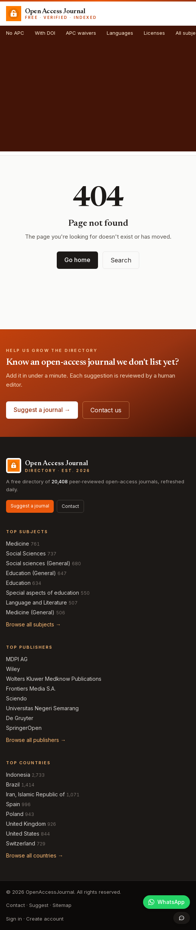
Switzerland (20, 843)
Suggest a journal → (42, 409)
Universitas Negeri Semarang (42, 708)
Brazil (13, 784)
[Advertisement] (98, 98)
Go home (77, 260)
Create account (45, 919)
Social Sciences (26, 553)
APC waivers (81, 33)
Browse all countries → (34, 855)
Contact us (105, 410)
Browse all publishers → (36, 740)
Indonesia (18, 774)
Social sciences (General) (38, 563)
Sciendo (16, 698)
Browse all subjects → (33, 624)
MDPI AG (17, 659)
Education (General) (31, 573)
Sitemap (62, 905)
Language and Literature (36, 602)
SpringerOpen (24, 728)
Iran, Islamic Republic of (35, 794)
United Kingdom (26, 823)
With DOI (45, 33)
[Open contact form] (181, 918)
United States (22, 833)
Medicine (17, 543)
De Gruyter (19, 718)
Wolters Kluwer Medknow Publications (53, 679)
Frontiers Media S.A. (31, 688)
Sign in (14, 919)
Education (18, 583)
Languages (120, 33)
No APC (15, 33)
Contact (70, 506)
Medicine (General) (30, 612)
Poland (14, 814)
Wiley (13, 669)
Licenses (154, 33)
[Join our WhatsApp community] (166, 902)
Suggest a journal (30, 506)
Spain (13, 804)
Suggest (38, 905)
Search (120, 260)
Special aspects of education (42, 592)
